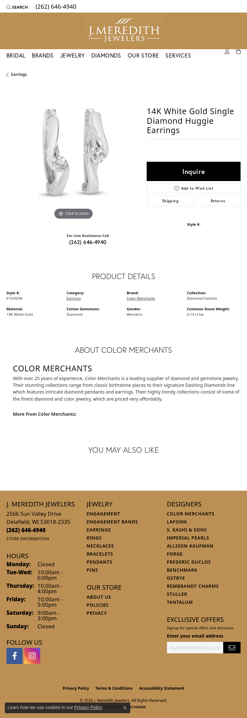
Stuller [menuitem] (177, 594)
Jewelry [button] (72, 55)
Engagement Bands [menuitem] (112, 522)
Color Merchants (141, 298)
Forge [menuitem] (175, 554)
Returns (218, 200)
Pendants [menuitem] (99, 562)
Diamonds (106, 55)
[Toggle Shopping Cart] (238, 51)
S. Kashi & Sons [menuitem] (187, 530)
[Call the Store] (26, 530)
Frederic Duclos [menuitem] (189, 562)
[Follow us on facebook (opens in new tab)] (14, 656)
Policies (97, 605)
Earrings (19, 74)
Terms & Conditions (114, 688)
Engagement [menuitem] (103, 514)
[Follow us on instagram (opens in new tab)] (32, 656)
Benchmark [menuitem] (182, 570)
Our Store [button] (143, 55)
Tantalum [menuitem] (180, 602)
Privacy (97, 613)
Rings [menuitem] (94, 538)
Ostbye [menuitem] (176, 578)
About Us (99, 597)
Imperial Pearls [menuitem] (188, 538)
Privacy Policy (76, 688)
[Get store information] (27, 538)
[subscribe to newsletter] (232, 648)
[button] (17, 7)
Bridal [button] (15, 55)
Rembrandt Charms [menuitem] (193, 586)
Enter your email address (195, 636)
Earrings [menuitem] (99, 530)
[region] (73, 154)
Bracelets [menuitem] (100, 554)
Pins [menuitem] (92, 570)
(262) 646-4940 (88, 242)
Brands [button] (42, 55)
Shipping (170, 200)
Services (178, 55)
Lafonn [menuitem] (177, 522)
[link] (55, 7)
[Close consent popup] (125, 708)
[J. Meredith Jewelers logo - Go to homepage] (123, 31)
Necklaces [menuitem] (100, 546)
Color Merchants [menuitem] (191, 514)
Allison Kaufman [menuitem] (190, 546)
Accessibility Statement (161, 688)
